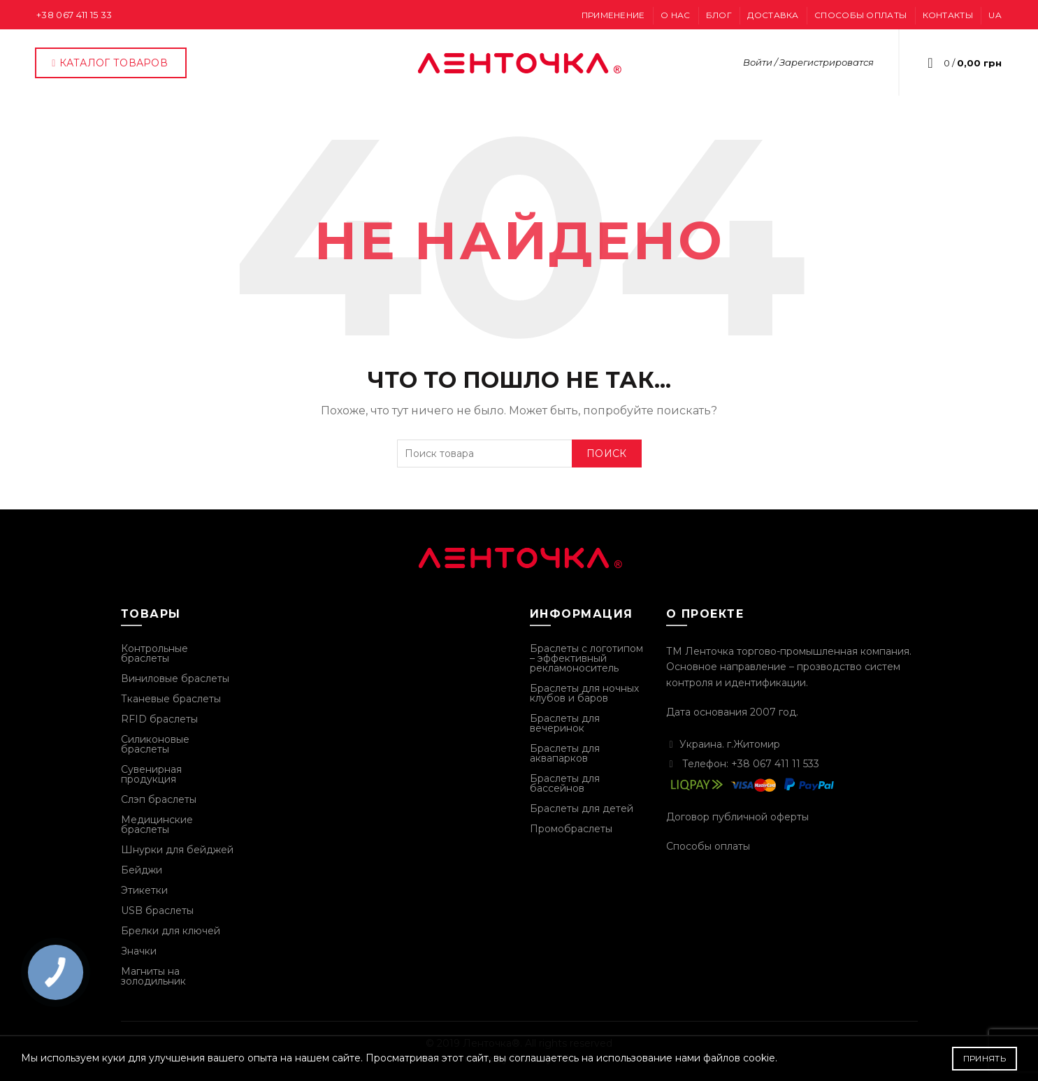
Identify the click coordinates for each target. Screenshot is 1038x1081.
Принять (984, 1058)
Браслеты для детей (581, 808)
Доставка (772, 15)
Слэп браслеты (158, 799)
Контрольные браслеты (154, 653)
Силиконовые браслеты (155, 744)
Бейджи (141, 870)
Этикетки (144, 890)
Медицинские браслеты (157, 824)
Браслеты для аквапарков (565, 753)
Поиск (606, 453)
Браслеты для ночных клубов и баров (584, 693)
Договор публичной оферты (737, 817)
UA (995, 15)
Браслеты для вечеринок (565, 723)
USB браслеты (157, 910)
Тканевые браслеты (171, 698)
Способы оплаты (860, 15)
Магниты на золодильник (153, 976)
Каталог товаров (109, 63)
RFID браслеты (159, 719)
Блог (719, 15)
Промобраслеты (571, 828)
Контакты (948, 15)
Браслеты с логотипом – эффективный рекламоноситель (586, 658)
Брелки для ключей (170, 930)
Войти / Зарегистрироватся (808, 62)
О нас (676, 15)
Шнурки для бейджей (177, 849)
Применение (613, 15)
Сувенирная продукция (151, 774)
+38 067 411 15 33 (74, 14)
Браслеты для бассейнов (565, 783)
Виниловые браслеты (175, 678)
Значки (139, 951)
